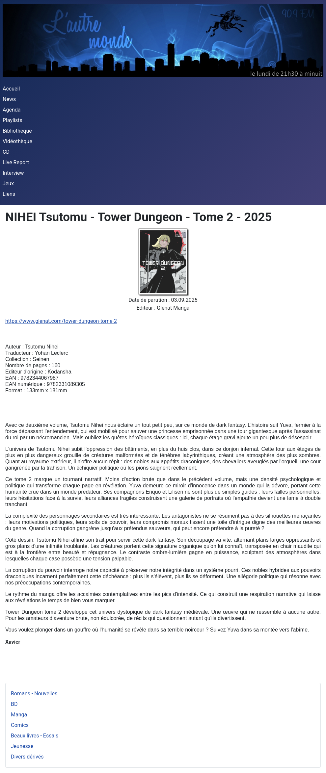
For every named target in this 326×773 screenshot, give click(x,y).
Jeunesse (22, 746)
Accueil (11, 89)
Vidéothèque (17, 141)
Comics (20, 725)
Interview (13, 173)
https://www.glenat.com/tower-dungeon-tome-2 (61, 321)
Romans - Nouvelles (34, 693)
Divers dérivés (27, 757)
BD (14, 704)
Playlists (12, 120)
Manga (19, 714)
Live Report (16, 162)
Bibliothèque (17, 131)
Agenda (11, 110)
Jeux (8, 183)
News (9, 99)
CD (6, 152)
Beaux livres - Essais (34, 736)
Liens (9, 194)
